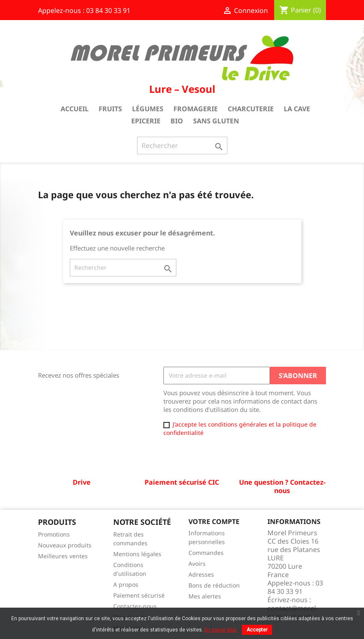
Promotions (54, 534)
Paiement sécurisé (139, 595)
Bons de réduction (214, 585)
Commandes (206, 553)
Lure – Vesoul (182, 89)
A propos (125, 584)
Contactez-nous (135, 606)
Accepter (257, 630)
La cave (297, 108)
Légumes (147, 108)
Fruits (110, 108)
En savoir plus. (221, 630)
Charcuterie (251, 108)
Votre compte (213, 521)
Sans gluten (216, 120)
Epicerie (145, 120)
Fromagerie (195, 108)
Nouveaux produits (65, 545)
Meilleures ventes (63, 556)
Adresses (201, 574)
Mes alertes (204, 596)
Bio (177, 120)
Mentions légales (137, 554)
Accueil (75, 108)
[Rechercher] (182, 145)
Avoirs (197, 563)
